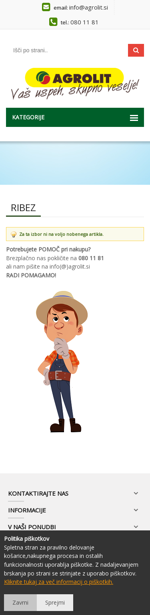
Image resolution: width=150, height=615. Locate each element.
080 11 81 (84, 22)
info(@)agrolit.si (70, 266)
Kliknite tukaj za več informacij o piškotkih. (58, 581)
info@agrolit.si (88, 7)
